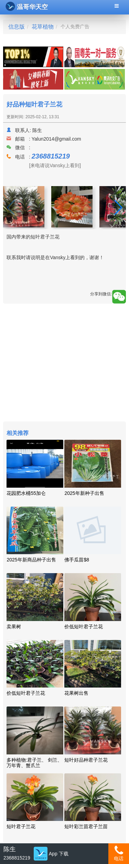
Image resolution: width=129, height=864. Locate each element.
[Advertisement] (64, 363)
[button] (117, 207)
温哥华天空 (27, 6)
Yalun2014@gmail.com (56, 139)
